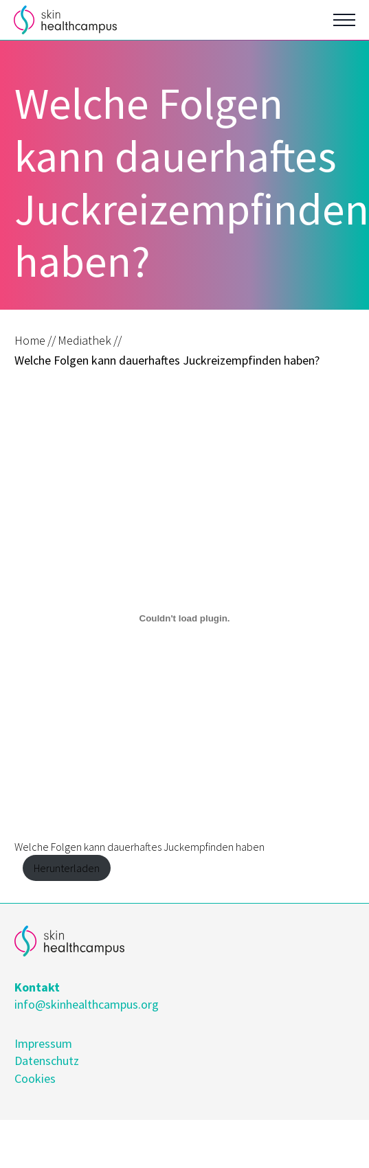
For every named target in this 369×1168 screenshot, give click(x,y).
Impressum (43, 1043)
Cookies (35, 1078)
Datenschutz (46, 1060)
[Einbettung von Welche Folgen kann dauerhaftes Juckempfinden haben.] (184, 619)
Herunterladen (67, 868)
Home (29, 340)
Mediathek (84, 340)
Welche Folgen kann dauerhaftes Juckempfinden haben (139, 847)
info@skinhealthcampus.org (86, 1004)
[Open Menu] (344, 20)
